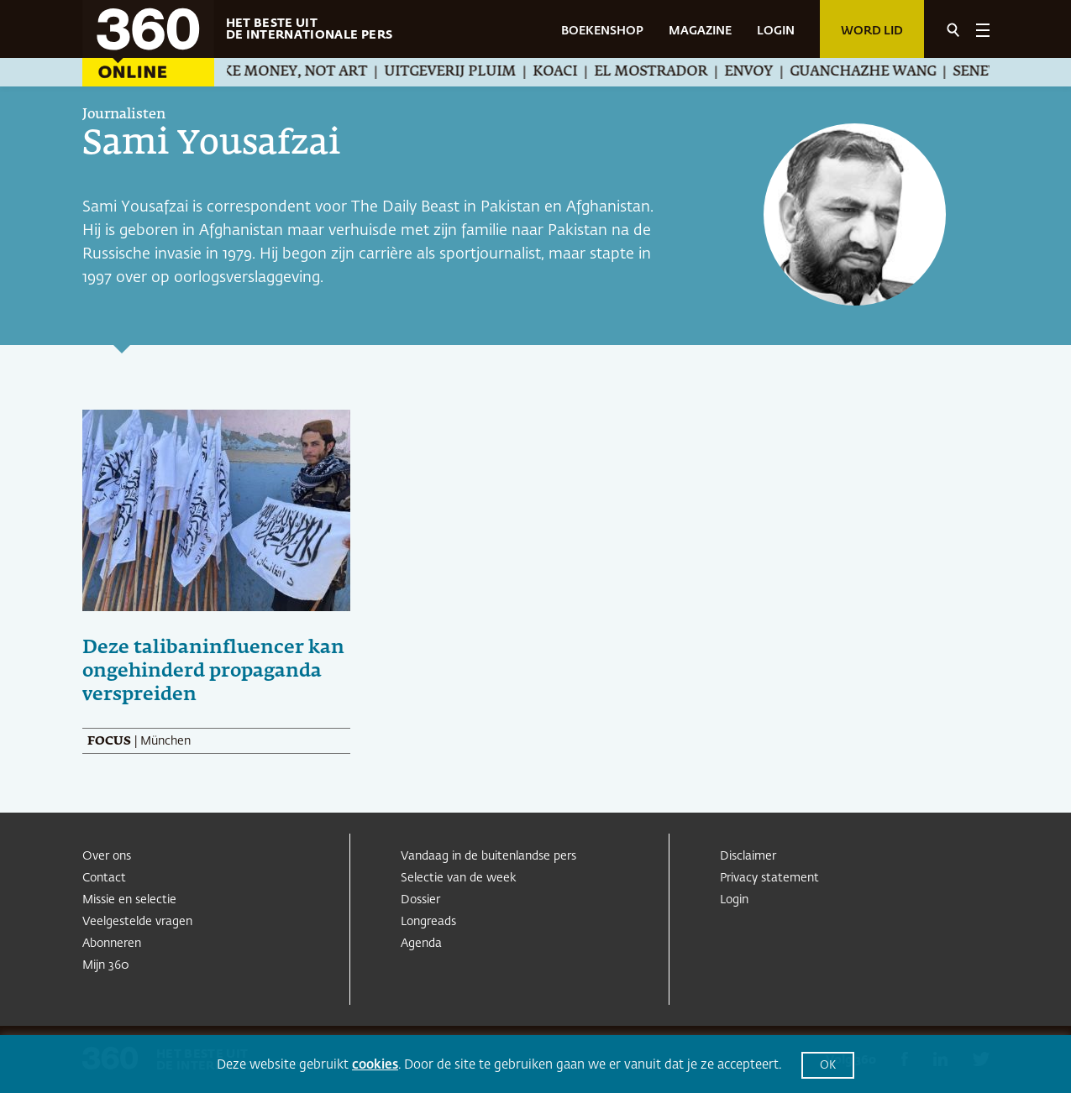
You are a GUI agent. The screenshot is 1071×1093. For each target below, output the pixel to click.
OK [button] (828, 1065)
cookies (375, 1065)
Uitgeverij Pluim (468, 72)
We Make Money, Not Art (288, 72)
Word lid (872, 31)
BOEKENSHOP (602, 31)
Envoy (767, 72)
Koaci (573, 72)
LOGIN (776, 31)
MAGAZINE (700, 31)
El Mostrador (669, 72)
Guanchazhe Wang (881, 72)
